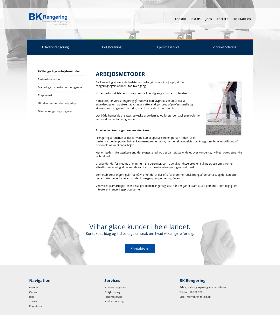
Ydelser (222, 19)
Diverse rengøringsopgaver (55, 111)
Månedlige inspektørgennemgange (60, 87)
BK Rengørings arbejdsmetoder (59, 71)
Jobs (209, 19)
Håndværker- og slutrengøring (57, 103)
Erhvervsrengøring (115, 287)
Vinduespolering (113, 301)
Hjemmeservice (113, 296)
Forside (180, 19)
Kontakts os (140, 248)
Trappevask (45, 95)
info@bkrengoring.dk (198, 296)
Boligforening (112, 292)
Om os (195, 19)
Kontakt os (242, 19)
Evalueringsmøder (49, 79)
